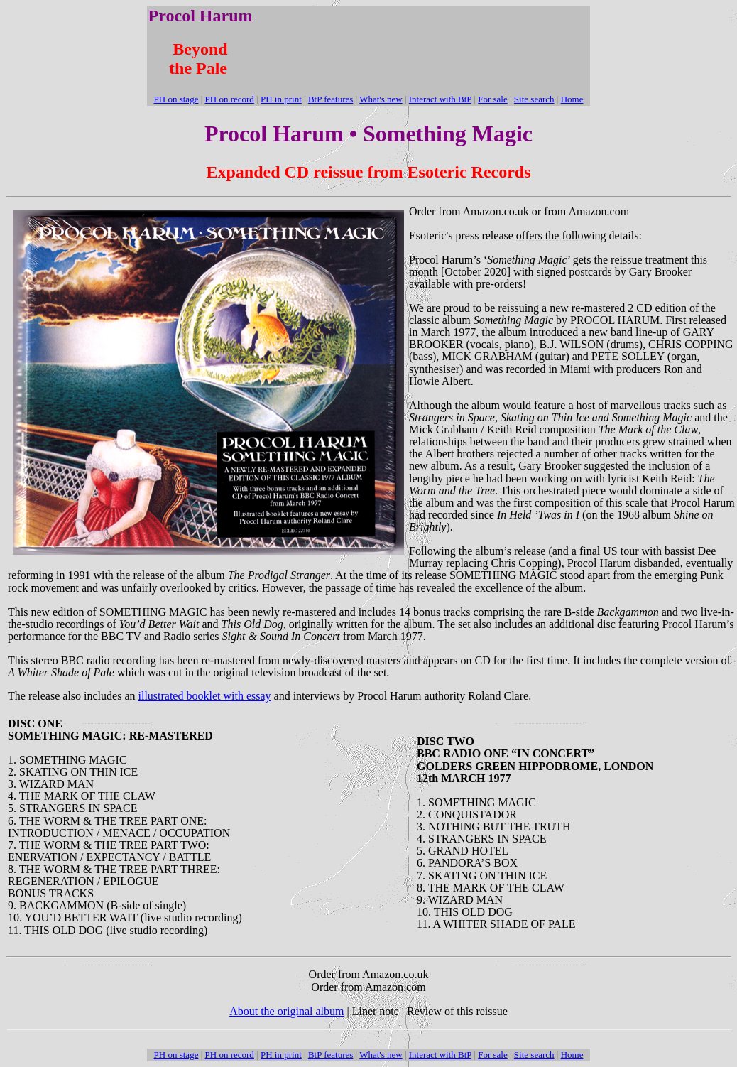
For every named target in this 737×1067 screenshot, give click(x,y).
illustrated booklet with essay (204, 696)
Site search (534, 99)
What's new (380, 99)
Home (572, 99)
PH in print (281, 99)
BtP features (330, 99)
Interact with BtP (440, 99)
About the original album (286, 1011)
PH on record (229, 99)
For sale (493, 99)
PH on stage (176, 99)
